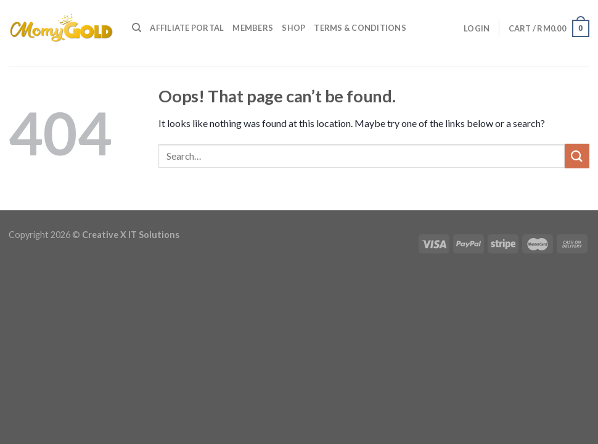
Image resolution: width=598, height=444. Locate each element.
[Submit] (577, 156)
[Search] (136, 27)
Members (252, 28)
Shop (293, 28)
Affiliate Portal (187, 28)
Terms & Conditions (360, 28)
